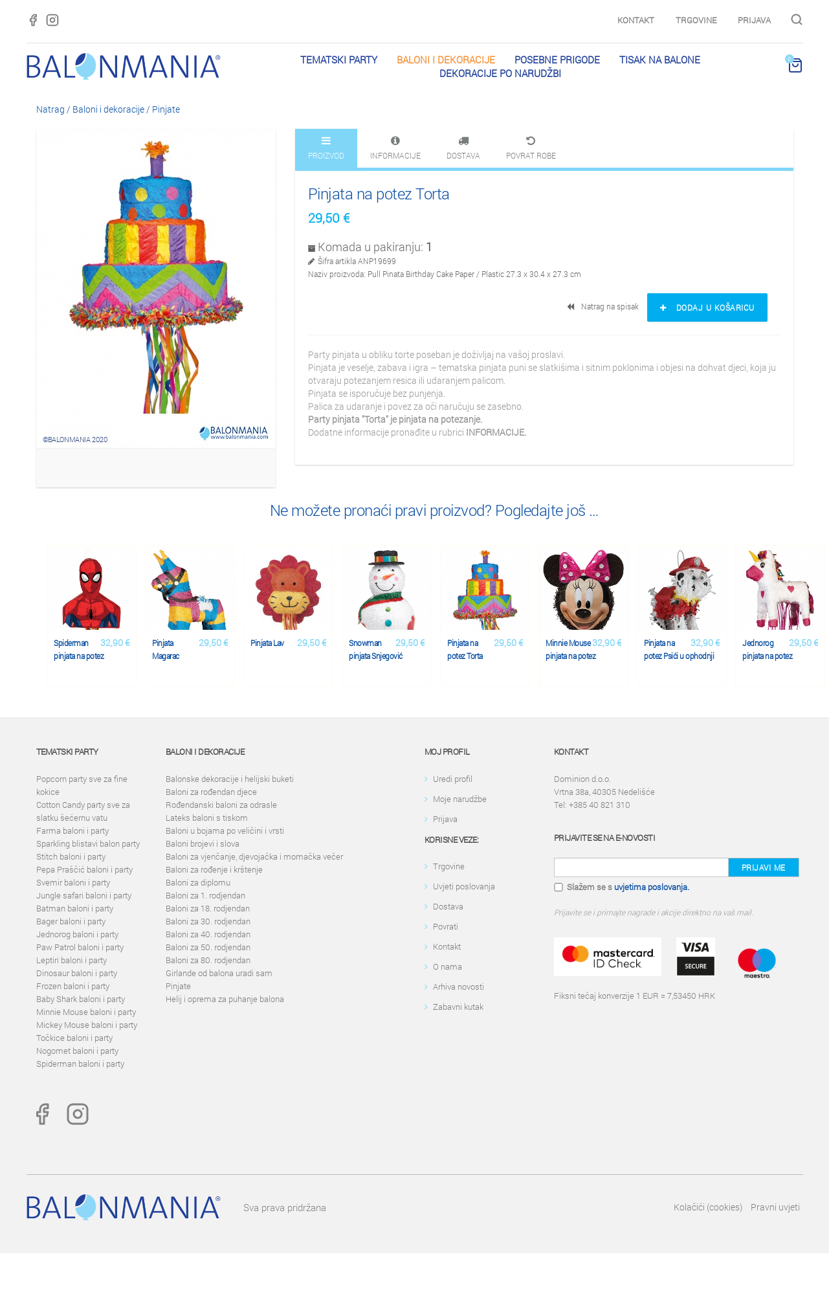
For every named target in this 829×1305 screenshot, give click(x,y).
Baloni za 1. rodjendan (205, 895)
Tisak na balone (659, 59)
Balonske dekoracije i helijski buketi (230, 779)
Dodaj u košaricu (707, 307)
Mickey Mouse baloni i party (86, 1025)
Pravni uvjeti (775, 1207)
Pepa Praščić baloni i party (84, 869)
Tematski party (338, 59)
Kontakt (635, 20)
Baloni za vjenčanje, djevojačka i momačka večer (254, 856)
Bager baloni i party (70, 921)
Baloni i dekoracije (446, 59)
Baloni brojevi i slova (202, 843)
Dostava (448, 906)
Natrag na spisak (604, 306)
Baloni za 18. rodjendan (208, 908)
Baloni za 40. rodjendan (208, 934)
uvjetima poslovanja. (651, 887)
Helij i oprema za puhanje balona (225, 999)
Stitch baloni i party (70, 856)
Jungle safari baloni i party (83, 895)
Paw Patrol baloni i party (80, 947)
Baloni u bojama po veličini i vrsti (225, 830)
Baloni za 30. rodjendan (208, 921)
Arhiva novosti (458, 986)
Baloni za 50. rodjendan (208, 947)
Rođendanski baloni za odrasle (221, 804)
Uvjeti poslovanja (464, 886)
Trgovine (696, 20)
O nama (447, 966)
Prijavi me (764, 867)
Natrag (50, 109)
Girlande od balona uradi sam (219, 973)
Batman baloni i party (74, 908)
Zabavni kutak (458, 1006)
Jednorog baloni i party (77, 934)
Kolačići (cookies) (708, 1207)
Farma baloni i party (72, 830)
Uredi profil (452, 779)
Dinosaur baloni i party (76, 973)
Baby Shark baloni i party (80, 999)
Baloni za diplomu (198, 882)
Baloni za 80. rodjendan (208, 960)
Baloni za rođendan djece (211, 792)
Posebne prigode (557, 59)
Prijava (754, 20)
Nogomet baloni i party (77, 1050)
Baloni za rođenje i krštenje (214, 869)
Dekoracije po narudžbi (500, 73)
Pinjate (166, 109)
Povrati (445, 926)
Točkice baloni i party (74, 1037)
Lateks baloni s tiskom (207, 817)
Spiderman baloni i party (80, 1063)
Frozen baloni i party (72, 986)
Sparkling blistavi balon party (88, 843)
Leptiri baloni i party (71, 960)
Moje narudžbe (460, 799)
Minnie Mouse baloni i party (86, 1012)
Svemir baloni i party (73, 882)
